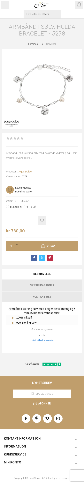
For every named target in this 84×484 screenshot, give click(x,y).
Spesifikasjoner (42, 285)
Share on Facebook (34, 258)
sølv (43, 335)
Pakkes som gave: (18, 201)
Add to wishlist (42, 220)
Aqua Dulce (25, 171)
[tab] (42, 274)
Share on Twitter (42, 258)
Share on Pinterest (50, 258)
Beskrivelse (42, 273)
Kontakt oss (42, 296)
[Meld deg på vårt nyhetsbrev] (42, 394)
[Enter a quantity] (10, 246)
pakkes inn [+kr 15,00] (23, 206)
